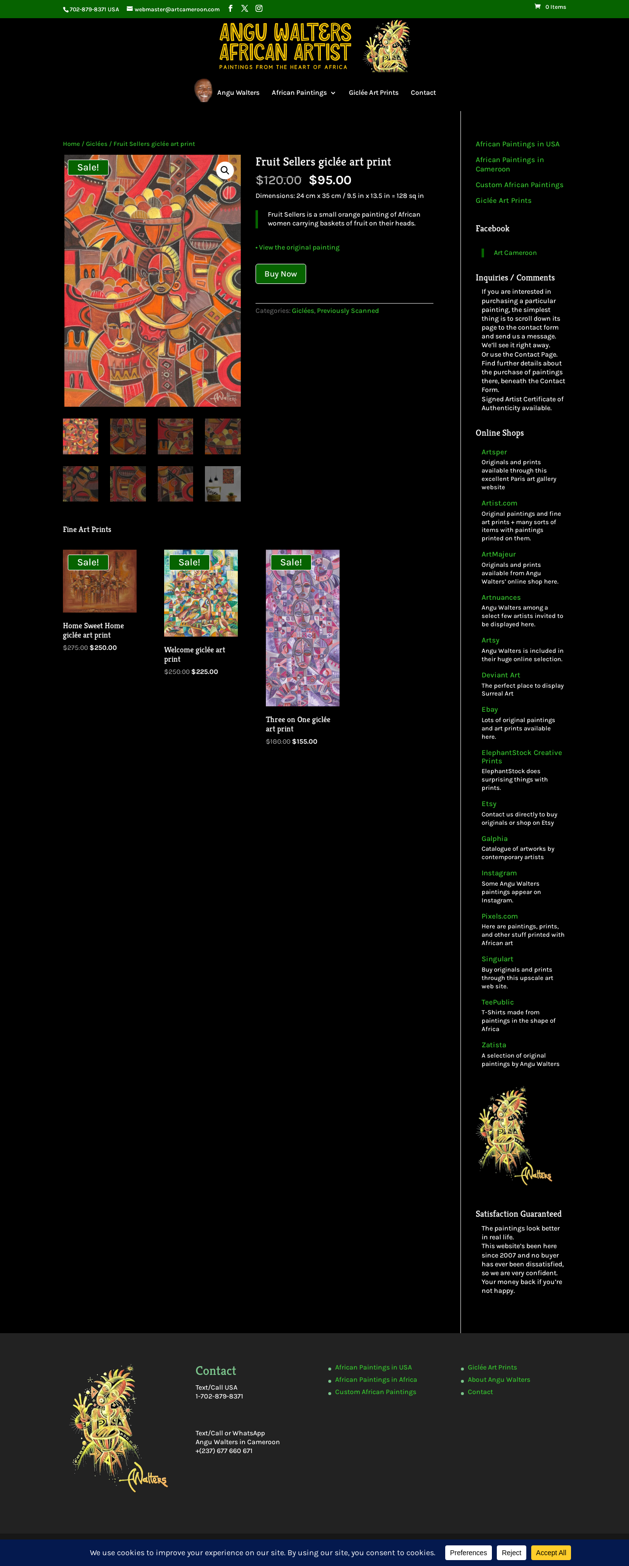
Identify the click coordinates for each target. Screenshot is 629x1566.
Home (71, 143)
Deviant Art (501, 675)
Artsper (494, 452)
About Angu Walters (499, 1379)
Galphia (495, 839)
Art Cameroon (515, 253)
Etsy (489, 804)
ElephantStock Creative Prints (522, 757)
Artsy (490, 640)
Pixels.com (500, 916)
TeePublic (498, 1002)
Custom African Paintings (520, 184)
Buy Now (280, 274)
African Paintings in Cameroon (510, 164)
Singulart (498, 959)
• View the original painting (298, 247)
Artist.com (499, 503)
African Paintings (299, 92)
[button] (225, 170)
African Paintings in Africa (376, 1379)
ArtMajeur (499, 554)
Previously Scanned (348, 311)
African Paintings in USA (518, 144)
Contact (423, 92)
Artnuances (501, 597)
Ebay (490, 709)
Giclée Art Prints (374, 92)
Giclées (97, 143)
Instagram (499, 873)
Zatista (494, 1045)
